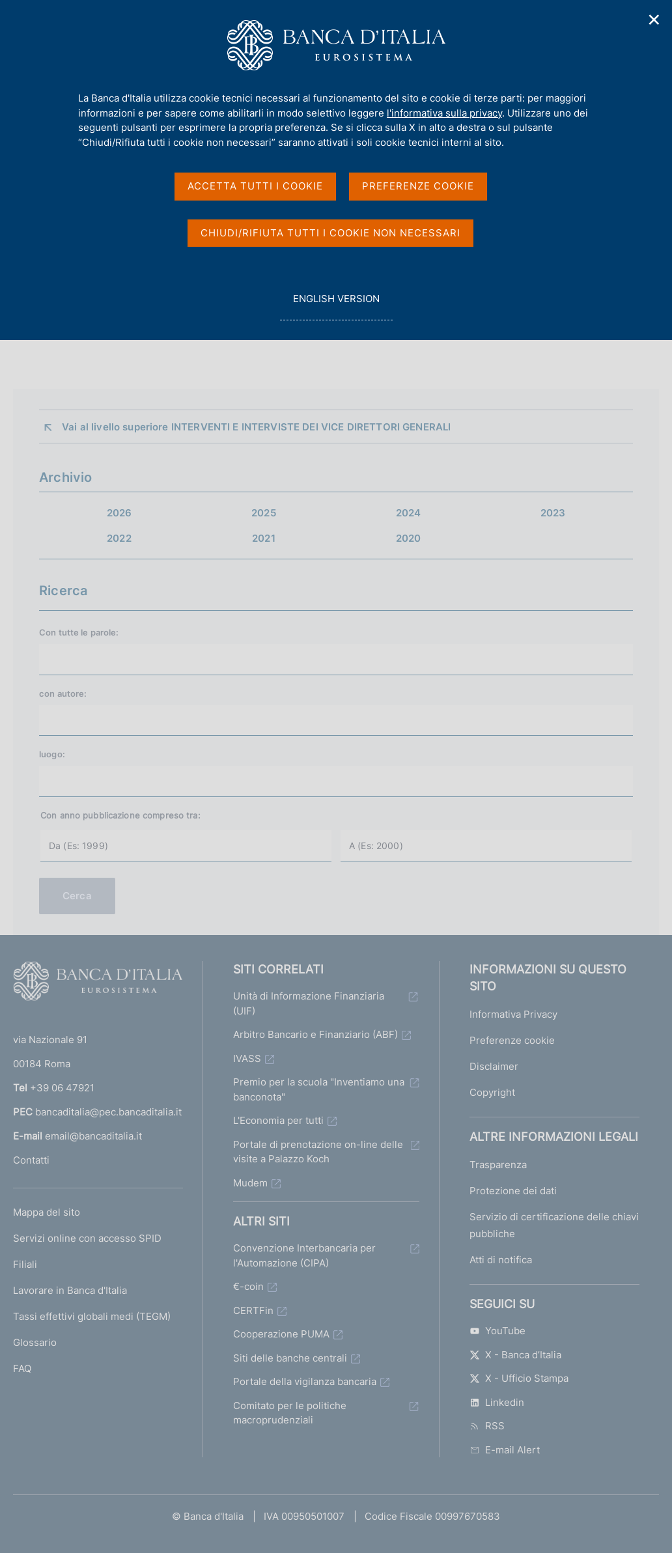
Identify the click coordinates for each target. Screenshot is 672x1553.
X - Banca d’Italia (515, 1355)
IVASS (247, 1058)
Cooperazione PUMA (281, 1334)
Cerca (77, 895)
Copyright (492, 1092)
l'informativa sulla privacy (444, 113)
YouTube (497, 1330)
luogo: (52, 754)
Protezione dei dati (513, 1190)
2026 (119, 513)
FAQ (22, 1368)
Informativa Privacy (513, 1014)
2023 (553, 513)
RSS (487, 1426)
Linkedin (496, 1402)
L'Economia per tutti (278, 1120)
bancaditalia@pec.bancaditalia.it (108, 1112)
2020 (408, 538)
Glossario (35, 1342)
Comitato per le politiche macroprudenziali (289, 1413)
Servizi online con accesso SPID (87, 1238)
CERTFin (253, 1310)
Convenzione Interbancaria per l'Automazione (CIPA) (304, 1255)
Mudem (250, 1183)
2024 (408, 513)
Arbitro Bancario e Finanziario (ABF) (315, 1034)
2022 (119, 538)
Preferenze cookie (512, 1040)
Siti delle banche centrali (290, 1358)
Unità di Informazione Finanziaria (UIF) (308, 1003)
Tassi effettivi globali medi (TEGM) (92, 1316)
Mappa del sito (46, 1212)
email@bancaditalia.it (93, 1136)
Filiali (25, 1264)
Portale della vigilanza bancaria (304, 1381)
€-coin (248, 1286)
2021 (263, 538)
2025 (263, 513)
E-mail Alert (504, 1450)
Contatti (31, 1160)
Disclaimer (493, 1066)
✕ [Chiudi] (654, 20)
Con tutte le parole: (79, 632)
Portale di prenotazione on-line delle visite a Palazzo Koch (318, 1152)
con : (63, 693)
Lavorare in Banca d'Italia (70, 1290)
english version (336, 305)
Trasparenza (498, 1164)
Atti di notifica (500, 1259)
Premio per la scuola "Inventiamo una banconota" (318, 1089)
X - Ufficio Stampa (518, 1378)
